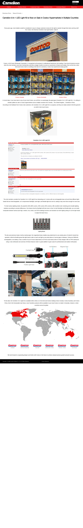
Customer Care (35, 7)
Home (9, 7)
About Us (74, 7)
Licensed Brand (60, 7)
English (76, 3)
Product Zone (22, 7)
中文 (73, 3)
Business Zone (48, 7)
